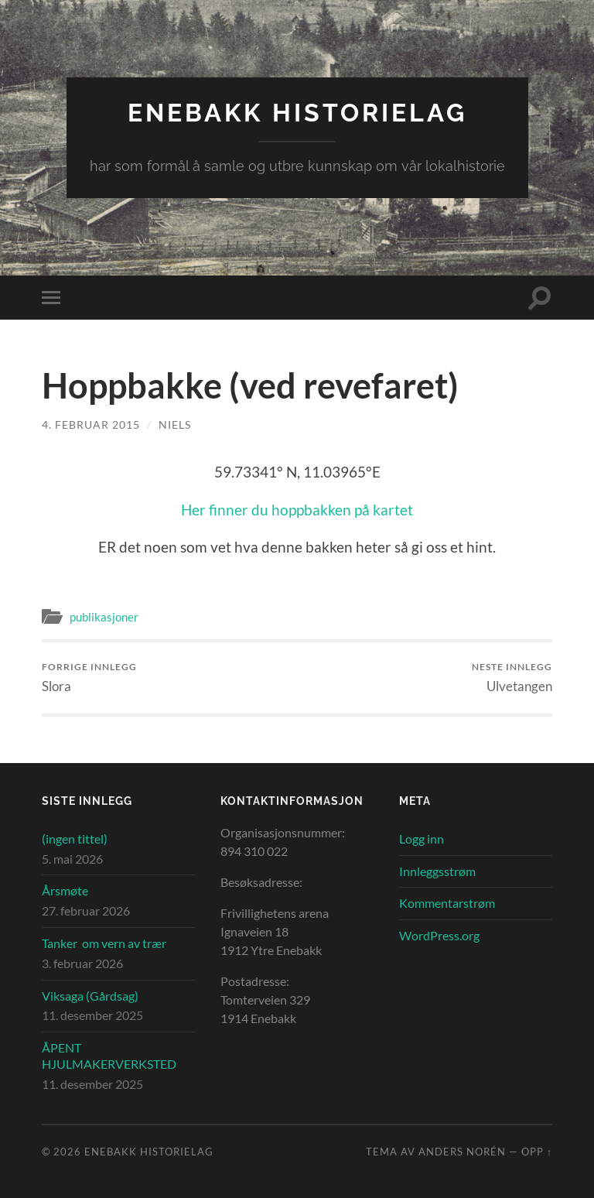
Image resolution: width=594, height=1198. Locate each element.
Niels (175, 424)
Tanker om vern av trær (104, 943)
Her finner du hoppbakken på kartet (297, 510)
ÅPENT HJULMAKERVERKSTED (109, 1055)
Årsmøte (65, 890)
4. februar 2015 (91, 424)
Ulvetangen (512, 677)
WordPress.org (439, 935)
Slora (89, 677)
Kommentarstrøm (447, 902)
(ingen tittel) (75, 838)
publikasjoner (104, 617)
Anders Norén (462, 1151)
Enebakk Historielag (297, 112)
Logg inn (421, 838)
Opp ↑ (536, 1151)
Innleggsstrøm (437, 871)
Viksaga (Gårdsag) (90, 995)
